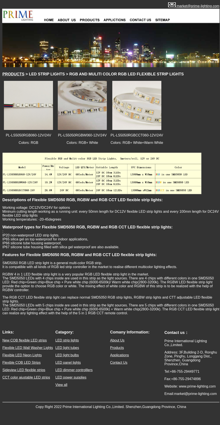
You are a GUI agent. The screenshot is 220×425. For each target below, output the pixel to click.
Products (117, 348)
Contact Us (118, 362)
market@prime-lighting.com (197, 6)
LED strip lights (67, 340)
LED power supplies (70, 377)
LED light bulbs (67, 355)
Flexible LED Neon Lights (22, 355)
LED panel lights (68, 362)
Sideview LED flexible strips (23, 370)
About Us (117, 340)
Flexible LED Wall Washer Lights (27, 348)
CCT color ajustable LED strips (26, 377)
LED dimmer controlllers (74, 370)
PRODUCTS (13, 74)
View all (61, 385)
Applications (119, 355)
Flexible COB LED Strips (21, 362)
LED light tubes (67, 348)
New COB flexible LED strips (24, 340)
